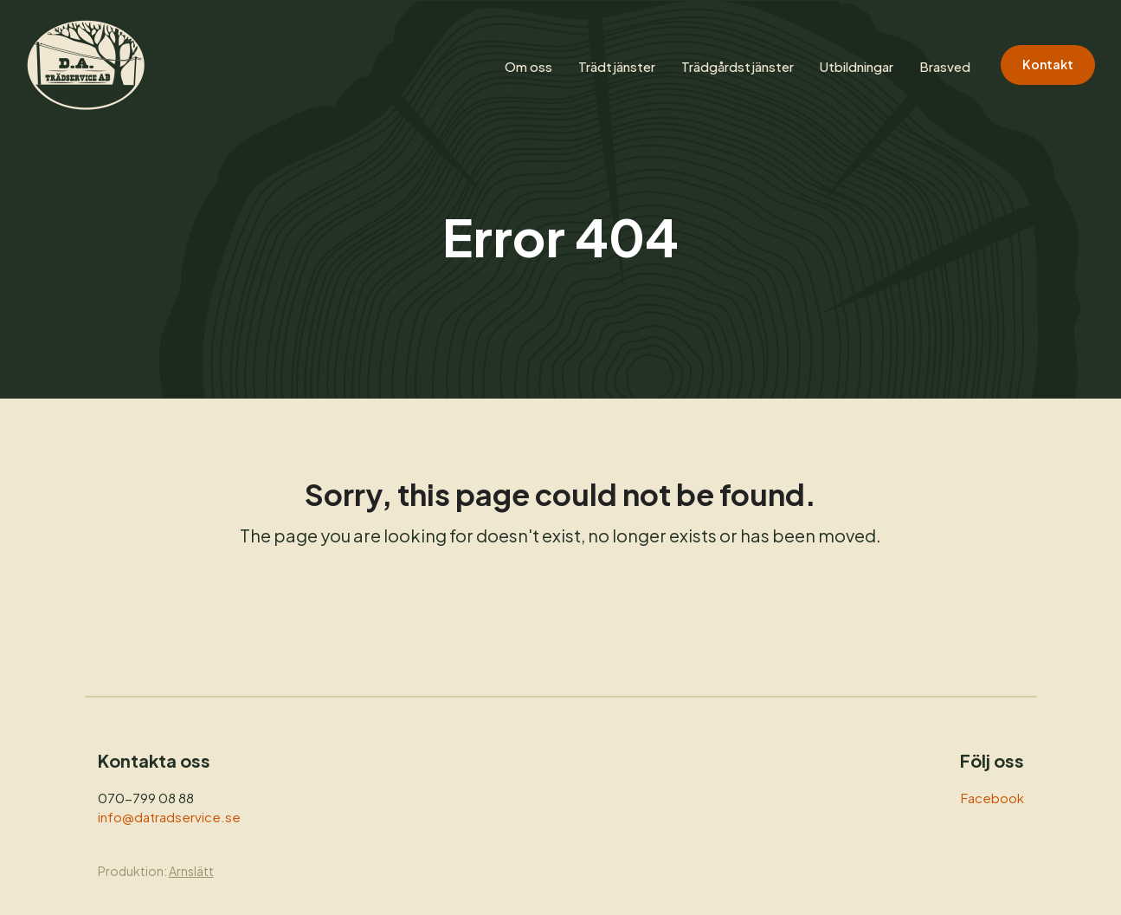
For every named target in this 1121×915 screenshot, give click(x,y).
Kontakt (1047, 64)
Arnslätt (191, 871)
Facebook (992, 797)
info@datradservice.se (169, 816)
